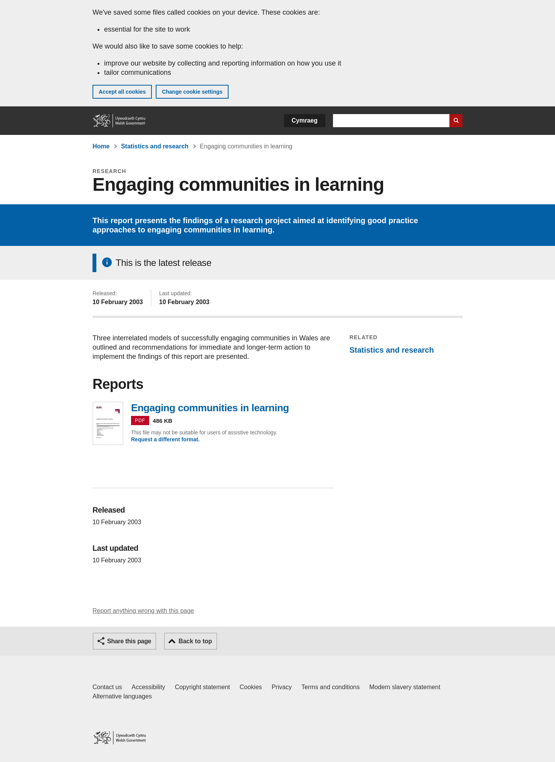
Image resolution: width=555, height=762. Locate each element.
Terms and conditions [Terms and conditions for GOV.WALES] (330, 687)
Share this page (129, 641)
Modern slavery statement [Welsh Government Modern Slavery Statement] (404, 687)
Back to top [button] (195, 641)
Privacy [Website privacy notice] (282, 687)
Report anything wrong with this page (143, 610)
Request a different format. (165, 439)
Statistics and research (154, 146)
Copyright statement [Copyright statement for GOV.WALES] (202, 687)
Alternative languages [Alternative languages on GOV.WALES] (122, 696)
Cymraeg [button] (305, 120)
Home (100, 146)
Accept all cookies (122, 92)
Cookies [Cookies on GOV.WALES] (251, 687)
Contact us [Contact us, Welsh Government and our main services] (107, 687)
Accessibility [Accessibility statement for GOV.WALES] (148, 687)
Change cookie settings (192, 92)
